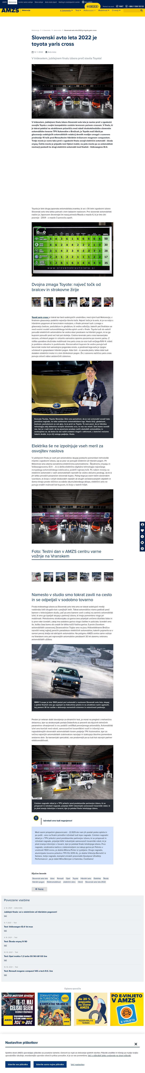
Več (5, 916)
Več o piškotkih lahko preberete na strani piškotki (109, 1055)
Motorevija (36, 30)
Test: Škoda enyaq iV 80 (15, 941)
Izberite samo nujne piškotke (50, 1064)
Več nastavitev (77, 1064)
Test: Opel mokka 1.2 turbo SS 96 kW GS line (25, 956)
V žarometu (47, 30)
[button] (141, 10)
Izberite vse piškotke (18, 1064)
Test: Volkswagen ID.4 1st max (18, 926)
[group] (36, 302)
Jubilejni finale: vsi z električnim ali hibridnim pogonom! (30, 911)
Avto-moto (58, 30)
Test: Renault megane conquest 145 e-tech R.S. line (28, 971)
